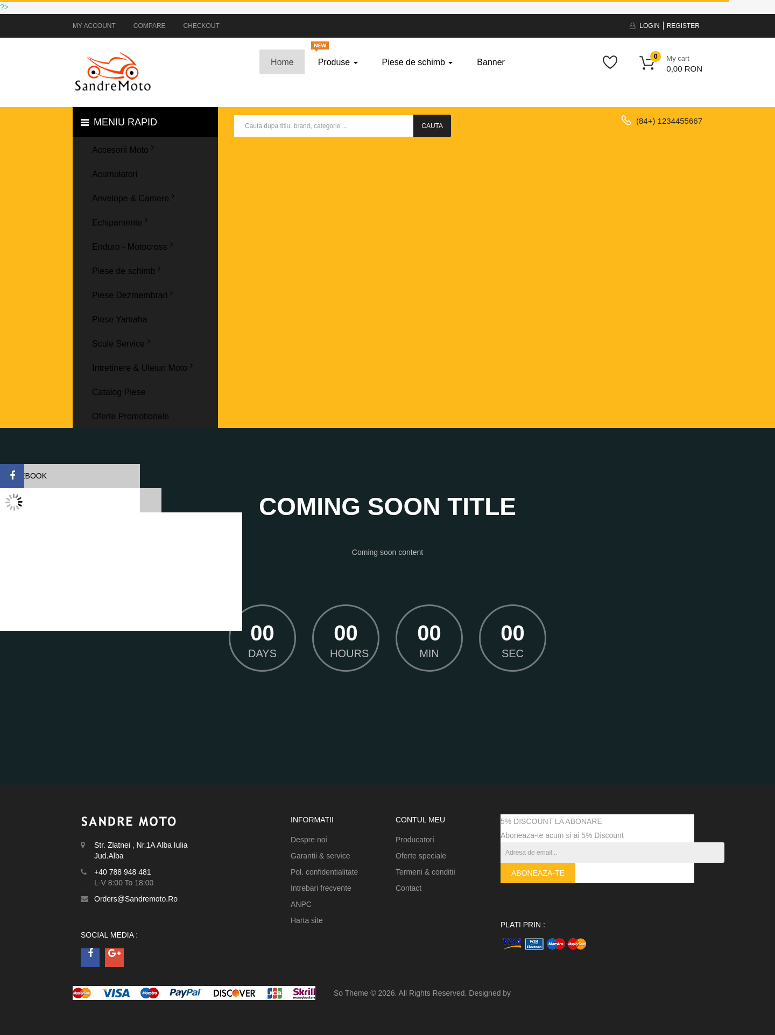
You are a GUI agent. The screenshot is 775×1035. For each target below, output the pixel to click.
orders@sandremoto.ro (136, 899)
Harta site (307, 920)
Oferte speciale (421, 855)
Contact (408, 888)
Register (683, 26)
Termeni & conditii (425, 872)
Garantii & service (320, 855)
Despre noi (309, 839)
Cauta (432, 126)
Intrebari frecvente (321, 888)
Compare (149, 26)
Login (649, 26)
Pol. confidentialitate (324, 872)
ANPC (301, 904)
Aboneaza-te (538, 873)
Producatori (415, 839)
